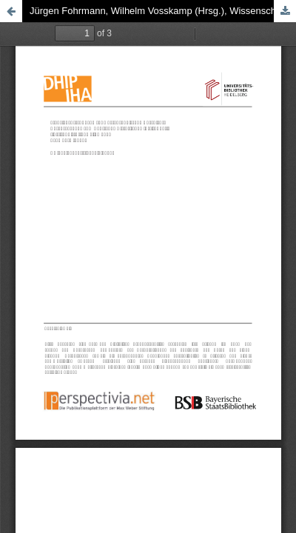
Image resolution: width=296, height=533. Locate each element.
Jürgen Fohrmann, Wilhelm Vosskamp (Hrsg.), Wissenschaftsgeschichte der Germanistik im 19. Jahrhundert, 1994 (163, 10)
